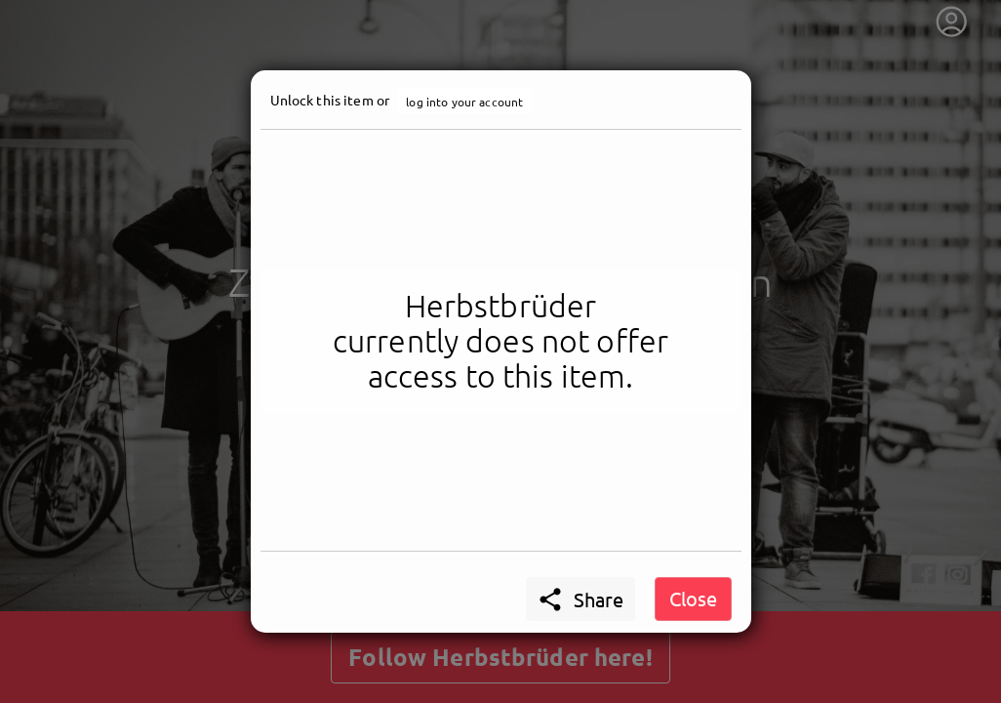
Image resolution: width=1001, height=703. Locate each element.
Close (693, 598)
